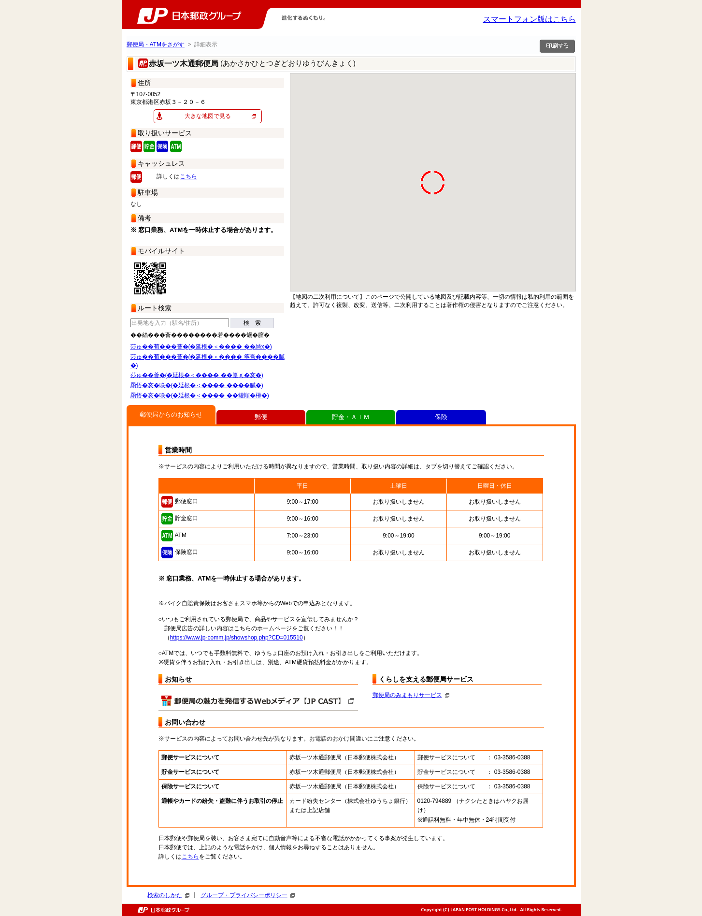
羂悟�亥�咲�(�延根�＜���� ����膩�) (196, 385)
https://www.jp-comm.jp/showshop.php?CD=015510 (236, 637)
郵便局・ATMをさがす (156, 44)
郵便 (261, 417)
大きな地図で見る (208, 116)
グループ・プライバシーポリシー (248, 895)
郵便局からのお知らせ (171, 414)
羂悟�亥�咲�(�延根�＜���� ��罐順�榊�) (199, 395)
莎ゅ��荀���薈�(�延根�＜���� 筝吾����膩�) (207, 361)
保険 (441, 417)
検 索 (252, 323)
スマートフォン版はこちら (529, 19)
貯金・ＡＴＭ (351, 417)
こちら (188, 176)
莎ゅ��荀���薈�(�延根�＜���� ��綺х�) (201, 346)
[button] (537, 163)
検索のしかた (168, 895)
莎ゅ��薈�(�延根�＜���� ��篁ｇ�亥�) (196, 375)
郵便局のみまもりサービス (410, 695)
